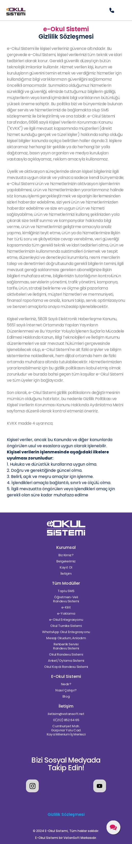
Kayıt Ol (66, 567)
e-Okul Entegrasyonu (66, 620)
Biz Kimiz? (65, 555)
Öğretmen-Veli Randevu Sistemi (66, 599)
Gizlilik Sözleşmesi (66, 814)
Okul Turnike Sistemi (66, 626)
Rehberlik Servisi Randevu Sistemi (66, 646)
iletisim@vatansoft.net (66, 714)
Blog (66, 697)
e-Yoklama (66, 614)
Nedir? (66, 684)
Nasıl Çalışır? (66, 690)
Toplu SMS (66, 591)
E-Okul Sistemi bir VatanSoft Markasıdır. (66, 838)
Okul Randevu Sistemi (66, 655)
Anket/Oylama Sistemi (66, 661)
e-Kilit (66, 607)
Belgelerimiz (65, 561)
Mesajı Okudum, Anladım (66, 638)
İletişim (66, 574)
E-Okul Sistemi (66, 676)
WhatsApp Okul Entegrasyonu (66, 632)
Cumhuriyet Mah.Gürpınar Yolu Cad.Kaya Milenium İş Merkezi (66, 730)
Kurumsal (66, 547)
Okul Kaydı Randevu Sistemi (66, 667)
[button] (122, 10)
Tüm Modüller (66, 583)
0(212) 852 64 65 (66, 720)
